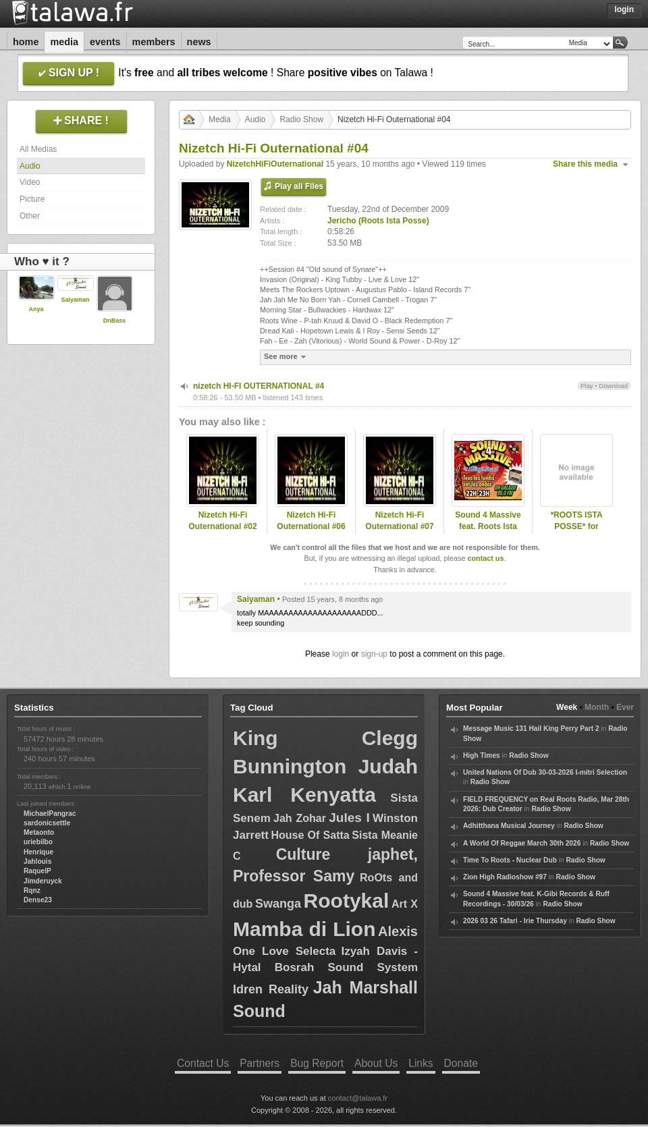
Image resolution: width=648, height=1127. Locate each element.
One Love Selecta (284, 951)
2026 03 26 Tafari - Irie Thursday (515, 921)
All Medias (38, 149)
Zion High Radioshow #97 (505, 877)
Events (105, 41)
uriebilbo (38, 842)
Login (624, 9)
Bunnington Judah (325, 766)
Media (64, 41)
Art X (405, 904)
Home (25, 41)
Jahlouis (37, 861)
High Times (481, 755)
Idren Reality (270, 989)
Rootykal (346, 900)
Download (613, 385)
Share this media (585, 164)
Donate (461, 1063)
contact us (485, 558)
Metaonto (39, 832)
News (199, 41)
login (340, 654)
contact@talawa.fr (357, 1098)
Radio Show (301, 119)
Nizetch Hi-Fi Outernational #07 (399, 520)
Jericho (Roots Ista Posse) (378, 220)
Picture (32, 199)
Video (30, 182)
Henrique (38, 852)
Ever (625, 707)
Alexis (398, 931)
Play (586, 385)
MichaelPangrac (50, 813)
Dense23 (38, 900)
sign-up (374, 654)
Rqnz (32, 890)
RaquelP (37, 871)
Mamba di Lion (304, 929)
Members (154, 41)
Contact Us (203, 1063)
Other (30, 216)
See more (286, 357)
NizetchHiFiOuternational (275, 164)
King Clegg (325, 738)
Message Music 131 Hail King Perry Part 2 (531, 728)
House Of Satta (310, 835)
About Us (376, 1063)
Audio (30, 166)
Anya (35, 309)
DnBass (114, 320)
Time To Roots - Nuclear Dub (510, 860)
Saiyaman (75, 299)
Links (420, 1063)
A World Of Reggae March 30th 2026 (521, 843)
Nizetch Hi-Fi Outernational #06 (311, 520)
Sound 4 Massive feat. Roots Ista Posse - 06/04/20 (487, 526)
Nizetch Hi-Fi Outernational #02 (222, 520)
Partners (259, 1063)
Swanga (278, 903)
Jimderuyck (43, 881)
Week (566, 707)
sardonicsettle (47, 823)
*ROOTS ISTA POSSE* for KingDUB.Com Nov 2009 (577, 531)
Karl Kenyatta (304, 795)
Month (597, 707)
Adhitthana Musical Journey (509, 825)
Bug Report (317, 1063)
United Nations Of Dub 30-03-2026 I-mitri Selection (545, 772)
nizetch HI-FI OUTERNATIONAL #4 (258, 386)
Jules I (349, 817)
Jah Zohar (299, 818)
